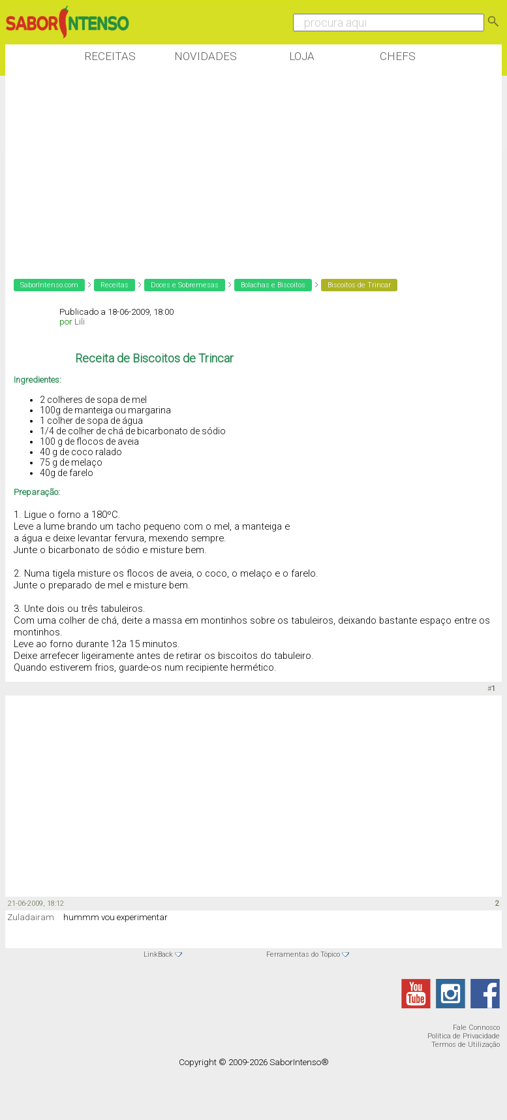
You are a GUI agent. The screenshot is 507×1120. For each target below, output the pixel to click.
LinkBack (158, 954)
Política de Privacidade (463, 1036)
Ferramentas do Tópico (303, 954)
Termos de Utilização (465, 1044)
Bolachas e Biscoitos (273, 285)
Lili (79, 322)
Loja (302, 56)
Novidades (205, 56)
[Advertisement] (242, 169)
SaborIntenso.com (49, 285)
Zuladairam (30, 917)
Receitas (110, 56)
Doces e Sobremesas (185, 285)
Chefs (398, 56)
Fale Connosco (476, 1027)
